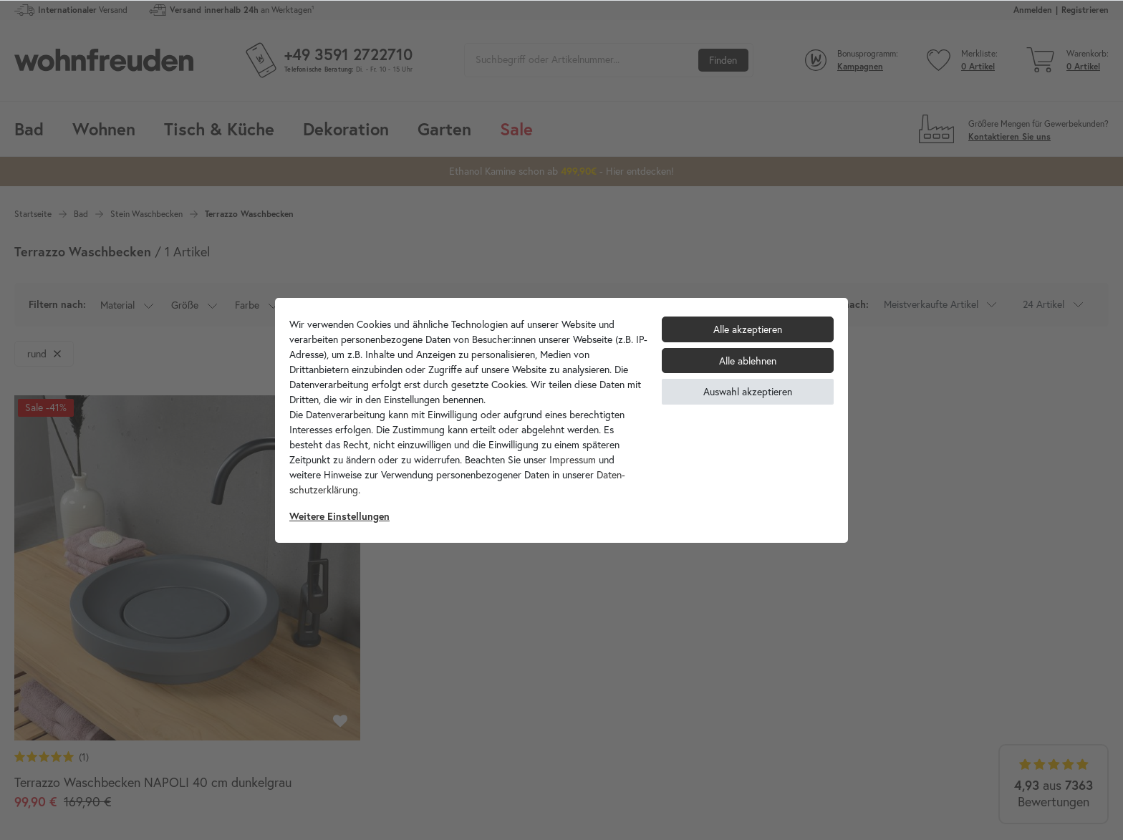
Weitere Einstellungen (339, 516)
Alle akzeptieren (747, 329)
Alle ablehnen (747, 360)
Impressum (572, 459)
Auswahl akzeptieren (747, 391)
